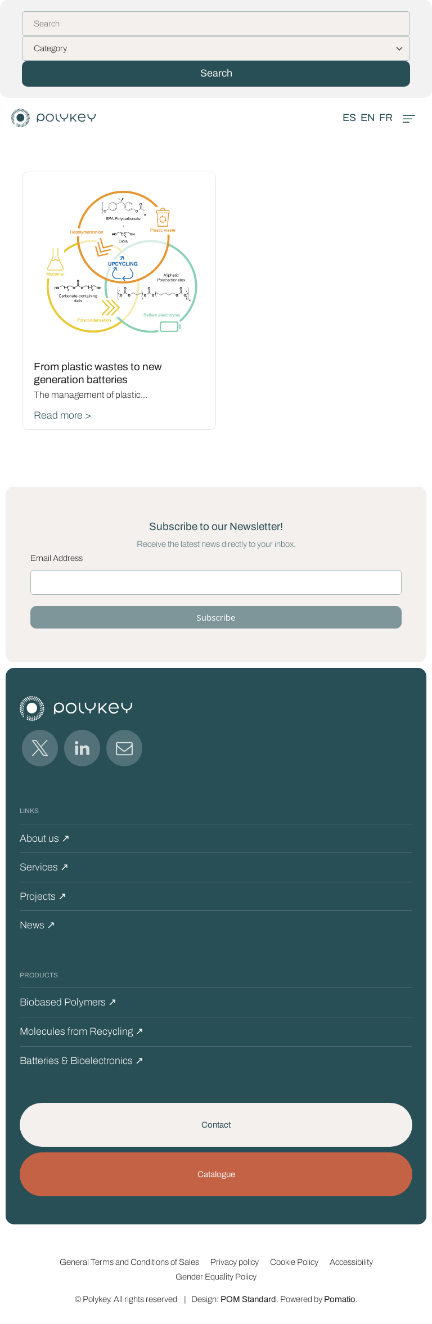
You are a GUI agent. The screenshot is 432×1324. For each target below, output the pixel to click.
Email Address (56, 558)
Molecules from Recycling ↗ (81, 1031)
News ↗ (37, 925)
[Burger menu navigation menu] (409, 118)
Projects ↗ (43, 896)
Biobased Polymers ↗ (68, 1002)
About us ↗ (45, 838)
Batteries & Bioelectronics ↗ (81, 1060)
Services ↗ (44, 867)
